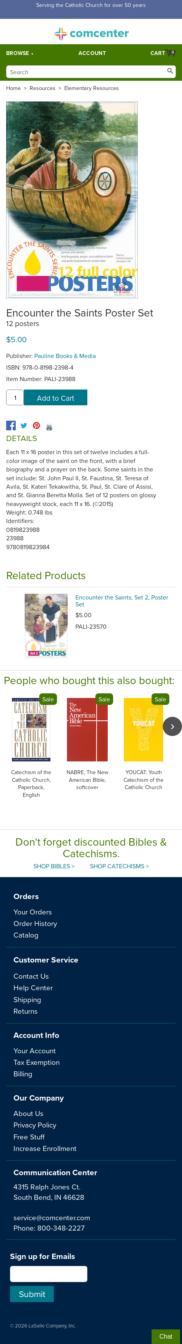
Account (92, 53)
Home (13, 88)
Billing (22, 1073)
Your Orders (32, 911)
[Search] (91, 71)
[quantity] (15, 398)
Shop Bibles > (54, 866)
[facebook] (11, 425)
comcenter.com (91, 31)
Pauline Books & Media (65, 355)
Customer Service (45, 960)
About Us (28, 1113)
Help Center (33, 987)
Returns (25, 1011)
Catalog (25, 934)
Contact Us (31, 976)
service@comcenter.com (51, 1217)
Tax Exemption (36, 1062)
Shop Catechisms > (119, 866)
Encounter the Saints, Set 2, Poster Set (121, 600)
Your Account (34, 1050)
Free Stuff (29, 1136)
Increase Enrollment (45, 1148)
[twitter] (23, 425)
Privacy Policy (34, 1124)
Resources (42, 88)
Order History (35, 923)
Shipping (27, 999)
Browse (17, 53)
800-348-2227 (61, 1227)
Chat (165, 1336)
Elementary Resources (91, 88)
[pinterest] (36, 425)
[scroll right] (172, 726)
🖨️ (49, 427)
